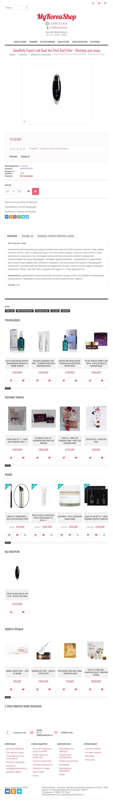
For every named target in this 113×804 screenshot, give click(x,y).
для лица (55, 310)
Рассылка (90, 759)
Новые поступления (68, 761)
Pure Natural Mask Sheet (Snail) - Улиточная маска (70, 672)
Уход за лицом (20, 41)
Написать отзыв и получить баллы (54, 149)
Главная (12, 54)
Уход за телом (63, 41)
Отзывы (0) (25, 156)
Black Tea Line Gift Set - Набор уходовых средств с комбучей (96, 517)
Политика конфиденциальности (16, 767)
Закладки (89, 756)
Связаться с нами (41, 768)
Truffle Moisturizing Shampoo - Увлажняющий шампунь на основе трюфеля (17, 363)
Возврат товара (13, 772)
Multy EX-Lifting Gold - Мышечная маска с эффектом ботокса (96, 672)
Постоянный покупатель (93, 2)
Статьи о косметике (42, 761)
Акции (62, 774)
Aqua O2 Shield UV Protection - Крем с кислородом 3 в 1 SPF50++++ (43, 517)
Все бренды (95, 41)
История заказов (93, 752)
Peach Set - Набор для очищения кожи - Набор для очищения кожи (70, 440)
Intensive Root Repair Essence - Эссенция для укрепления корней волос (70, 363)
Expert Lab (9, 310)
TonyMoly (24, 166)
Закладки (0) (99, 2)
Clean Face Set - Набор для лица (96, 440)
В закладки (28, 191)
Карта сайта (38, 772)
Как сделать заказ (14, 752)
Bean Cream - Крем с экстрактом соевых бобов (70, 517)
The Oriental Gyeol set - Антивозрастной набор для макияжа (43, 440)
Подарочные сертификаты (65, 756)
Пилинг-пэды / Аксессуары (41, 54)
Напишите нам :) (67, 733)
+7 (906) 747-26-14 (58, 23)
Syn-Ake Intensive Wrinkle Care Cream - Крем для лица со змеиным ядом (96, 363)
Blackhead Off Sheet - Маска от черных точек (43, 672)
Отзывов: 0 (33, 149)
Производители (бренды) (66, 750)
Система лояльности (43, 764)
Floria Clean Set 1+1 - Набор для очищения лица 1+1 (17, 440)
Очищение (33, 41)
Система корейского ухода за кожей (42, 750)
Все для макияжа (47, 41)
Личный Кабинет (93, 749)
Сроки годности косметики (40, 756)
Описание (13, 156)
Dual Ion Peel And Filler (24, 310)
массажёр (65, 310)
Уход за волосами (79, 41)
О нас (35, 775)
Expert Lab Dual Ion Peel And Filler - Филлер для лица (17, 594)
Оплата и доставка (15, 762)
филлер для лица (42, 310)
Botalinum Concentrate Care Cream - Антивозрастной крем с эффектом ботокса (43, 363)
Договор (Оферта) (15, 749)
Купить (11, 381)
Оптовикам (64, 764)
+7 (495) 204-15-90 (58, 27)
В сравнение (25, 535)
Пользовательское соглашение (15, 757)
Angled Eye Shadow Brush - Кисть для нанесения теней (17, 517)
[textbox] (16, 8)
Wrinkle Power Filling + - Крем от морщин (17, 672)
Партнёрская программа (65, 769)
